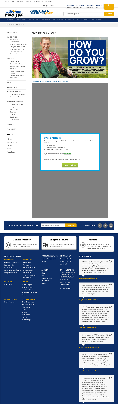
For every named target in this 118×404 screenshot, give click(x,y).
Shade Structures (9, 284)
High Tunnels (9, 19)
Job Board (63, 246)
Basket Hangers (15, 43)
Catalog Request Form (48, 241)
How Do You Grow (65, 244)
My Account (20, 1)
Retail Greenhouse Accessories (16, 35)
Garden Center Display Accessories (17, 59)
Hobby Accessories (16, 89)
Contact (99, 6)
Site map (22, 396)
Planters (24, 299)
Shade (38, 19)
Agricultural (46, 19)
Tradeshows (45, 263)
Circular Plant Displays (17, 46)
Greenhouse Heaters (16, 79)
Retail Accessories (29, 250)
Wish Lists (29, 1)
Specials (87, 19)
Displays (31, 19)
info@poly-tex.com (66, 266)
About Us (44, 255)
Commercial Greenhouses (18, 26)
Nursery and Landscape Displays (17, 54)
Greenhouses (21, 19)
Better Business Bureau (75, 6)
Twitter (105, 208)
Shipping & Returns (47, 396)
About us (7, 396)
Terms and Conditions (67, 241)
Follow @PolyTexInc (48, 5)
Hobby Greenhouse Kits (17, 29)
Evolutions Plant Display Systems (17, 50)
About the (89, 6)
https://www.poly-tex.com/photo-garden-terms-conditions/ (50, 64)
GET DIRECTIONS (65, 270)
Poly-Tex (9, 121)
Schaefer (9, 128)
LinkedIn (111, 208)
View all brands (11, 134)
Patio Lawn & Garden (75, 19)
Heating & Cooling (59, 19)
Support (43, 244)
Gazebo (24, 294)
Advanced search (33, 396)
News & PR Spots (46, 260)
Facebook (100, 208)
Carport (24, 292)
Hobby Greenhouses (16, 86)
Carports (13, 97)
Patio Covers (14, 92)
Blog (42, 258)
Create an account (46, 1)
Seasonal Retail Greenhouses (15, 23)
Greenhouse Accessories (18, 31)
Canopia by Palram (12, 124)
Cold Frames (14, 99)
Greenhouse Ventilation (17, 76)
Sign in (36, 1)
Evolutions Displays (28, 272)
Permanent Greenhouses (12, 245)
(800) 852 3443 (9, 1)
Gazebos (13, 94)
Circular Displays (27, 269)
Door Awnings (14, 102)
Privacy (43, 265)
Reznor (9, 131)
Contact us (59, 396)
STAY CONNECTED (89, 208)
